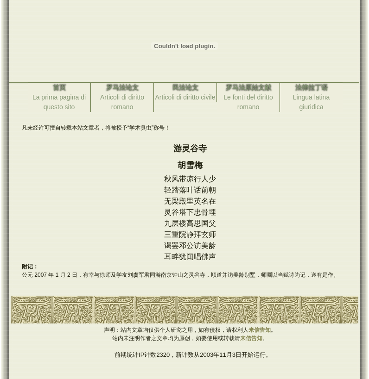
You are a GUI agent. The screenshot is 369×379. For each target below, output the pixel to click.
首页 (59, 87)
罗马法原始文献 (248, 87)
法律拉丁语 (311, 87)
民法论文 (185, 87)
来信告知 (259, 330)
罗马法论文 (122, 87)
